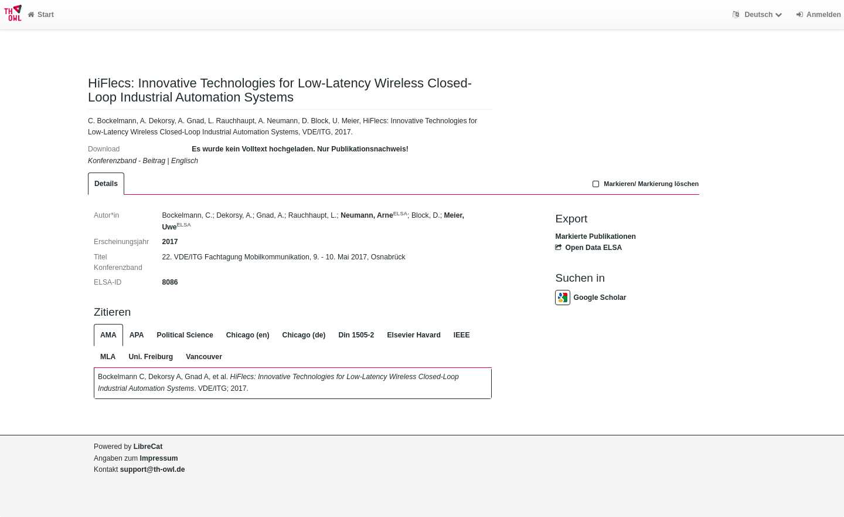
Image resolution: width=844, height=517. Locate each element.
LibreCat (148, 446)
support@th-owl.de (152, 469)
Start (41, 15)
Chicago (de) (304, 335)
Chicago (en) (248, 335)
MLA (107, 357)
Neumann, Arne (374, 215)
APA (137, 335)
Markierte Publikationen (595, 236)
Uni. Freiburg (150, 357)
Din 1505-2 (356, 335)
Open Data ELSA (588, 248)
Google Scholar (590, 297)
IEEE (462, 335)
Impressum (159, 458)
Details (106, 184)
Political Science (185, 335)
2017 (170, 242)
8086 (170, 282)
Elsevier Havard (413, 335)
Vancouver (204, 357)
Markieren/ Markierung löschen (644, 183)
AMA (108, 335)
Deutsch (759, 15)
